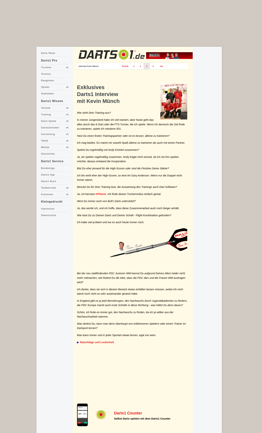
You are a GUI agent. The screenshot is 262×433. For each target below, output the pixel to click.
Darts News (48, 53)
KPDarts (101, 194)
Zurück (125, 66)
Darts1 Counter (128, 413)
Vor (161, 66)
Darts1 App (48, 174)
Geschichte (48, 153)
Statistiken (47, 93)
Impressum (47, 208)
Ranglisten (47, 80)
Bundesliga (48, 168)
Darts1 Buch (48, 181)
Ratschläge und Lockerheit (97, 342)
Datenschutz (48, 215)
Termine (46, 74)
